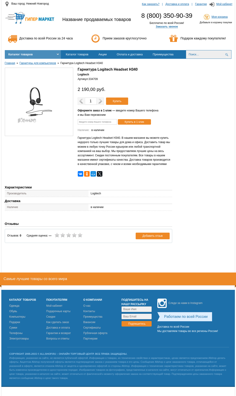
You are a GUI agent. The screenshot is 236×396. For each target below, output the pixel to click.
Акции (103, 54)
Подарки (14, 322)
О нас (87, 305)
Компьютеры (17, 316)
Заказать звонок (167, 26)
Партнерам (90, 338)
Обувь (13, 311)
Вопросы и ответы (57, 338)
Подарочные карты (58, 311)
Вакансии (89, 322)
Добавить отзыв (153, 235)
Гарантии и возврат (58, 333)
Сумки (13, 327)
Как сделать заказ (57, 322)
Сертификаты (92, 327)
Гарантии (201, 4)
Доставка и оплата (177, 4)
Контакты (89, 311)
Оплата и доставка (130, 54)
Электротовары (19, 338)
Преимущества (163, 54)
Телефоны (16, 333)
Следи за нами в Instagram (179, 303)
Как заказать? (150, 4)
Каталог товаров (20, 54)
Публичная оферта (95, 333)
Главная (10, 63)
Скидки (50, 316)
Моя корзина (220, 16)
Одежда (14, 305)
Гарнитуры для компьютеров (38, 63)
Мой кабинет (224, 4)
